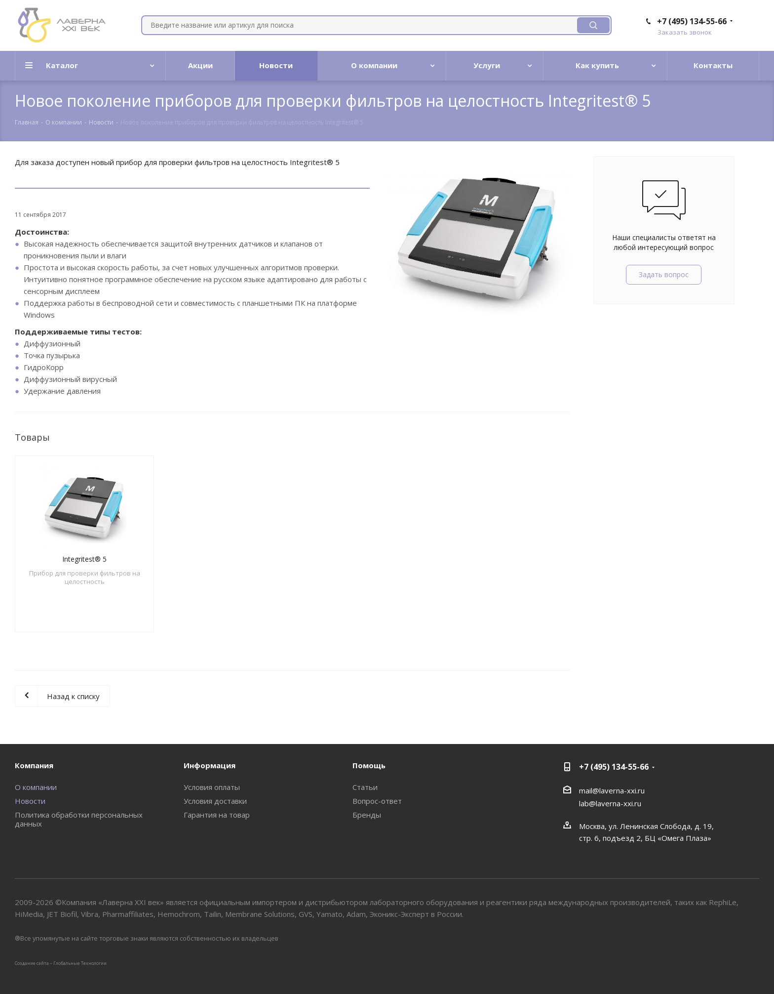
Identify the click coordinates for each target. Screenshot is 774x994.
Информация (209, 765)
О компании (36, 787)
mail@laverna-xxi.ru (612, 790)
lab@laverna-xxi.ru (610, 803)
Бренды (366, 815)
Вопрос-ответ (377, 801)
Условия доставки (215, 801)
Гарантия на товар (217, 815)
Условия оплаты (212, 787)
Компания (34, 765)
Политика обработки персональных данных (79, 819)
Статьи (365, 787)
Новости (30, 801)
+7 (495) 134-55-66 (692, 21)
